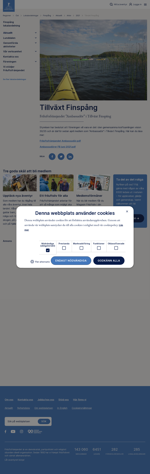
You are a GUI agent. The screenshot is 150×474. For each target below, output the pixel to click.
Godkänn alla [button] (109, 260)
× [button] (127, 211)
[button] (40, 262)
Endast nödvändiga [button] (71, 260)
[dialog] (75, 237)
